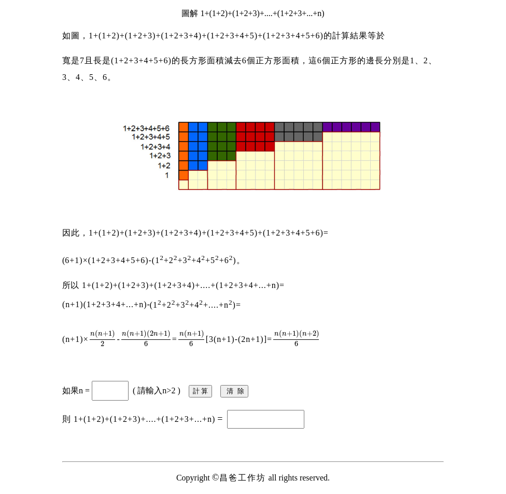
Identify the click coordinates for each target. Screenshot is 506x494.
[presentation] (103, 339)
